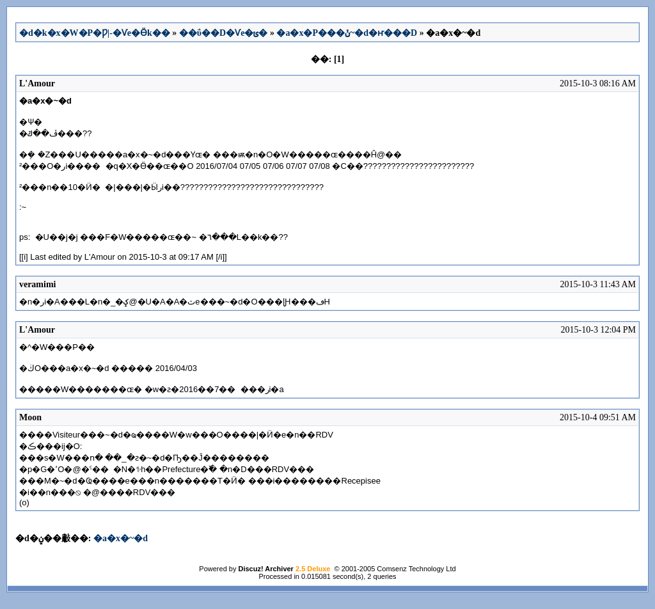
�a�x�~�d (120, 538)
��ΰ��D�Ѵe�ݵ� (223, 33)
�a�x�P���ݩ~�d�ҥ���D (346, 33)
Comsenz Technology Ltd (416, 569)
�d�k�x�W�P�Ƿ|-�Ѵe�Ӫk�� (94, 33)
